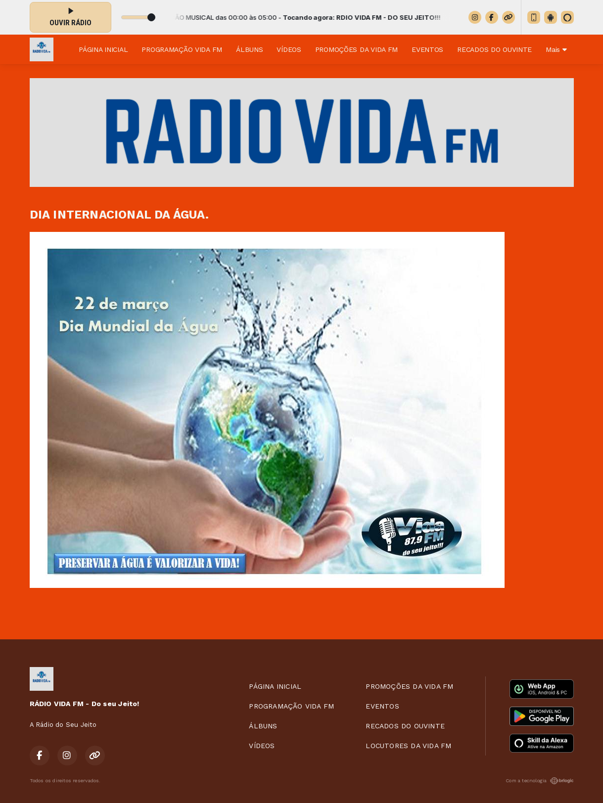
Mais (556, 49)
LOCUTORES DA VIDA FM (408, 746)
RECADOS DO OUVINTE (494, 49)
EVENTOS (427, 49)
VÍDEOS (289, 49)
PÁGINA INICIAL (103, 49)
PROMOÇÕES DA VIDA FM (356, 49)
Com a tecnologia (539, 780)
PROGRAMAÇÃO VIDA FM (181, 49)
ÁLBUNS (249, 49)
